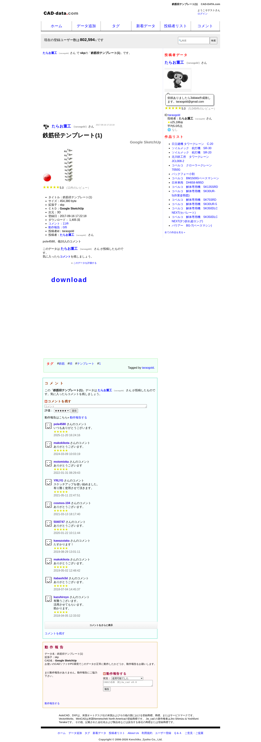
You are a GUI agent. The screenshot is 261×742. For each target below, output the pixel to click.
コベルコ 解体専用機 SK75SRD (194, 199)
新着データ (145, 26)
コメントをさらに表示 (101, 625)
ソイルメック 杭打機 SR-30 (191, 148)
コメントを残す (55, 633)
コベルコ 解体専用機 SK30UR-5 (194, 204)
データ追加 (86, 26)
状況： (123, 678)
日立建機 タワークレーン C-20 (192, 143)
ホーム (56, 26)
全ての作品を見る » (175, 232)
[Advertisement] (102, 94)
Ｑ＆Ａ (178, 734)
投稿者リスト (175, 26)
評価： (57, 410)
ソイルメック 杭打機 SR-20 (191, 152)
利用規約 (147, 734)
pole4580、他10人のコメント (62, 241)
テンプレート (85, 363)
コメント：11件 (58, 223)
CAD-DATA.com (210, 4)
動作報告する (78, 417)
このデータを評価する (85, 263)
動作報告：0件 (57, 227)
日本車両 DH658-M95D (188, 182)
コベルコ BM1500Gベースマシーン (195, 178)
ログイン (203, 13)
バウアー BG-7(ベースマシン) (192, 225)
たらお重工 (183, 62)
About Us (133, 734)
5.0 (67, 187)
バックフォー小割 (183, 173)
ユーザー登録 (163, 734)
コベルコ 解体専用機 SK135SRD (195, 186)
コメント (205, 26)
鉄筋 (62, 363)
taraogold (148, 367)
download (69, 279)
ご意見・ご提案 (194, 734)
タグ (116, 26)
